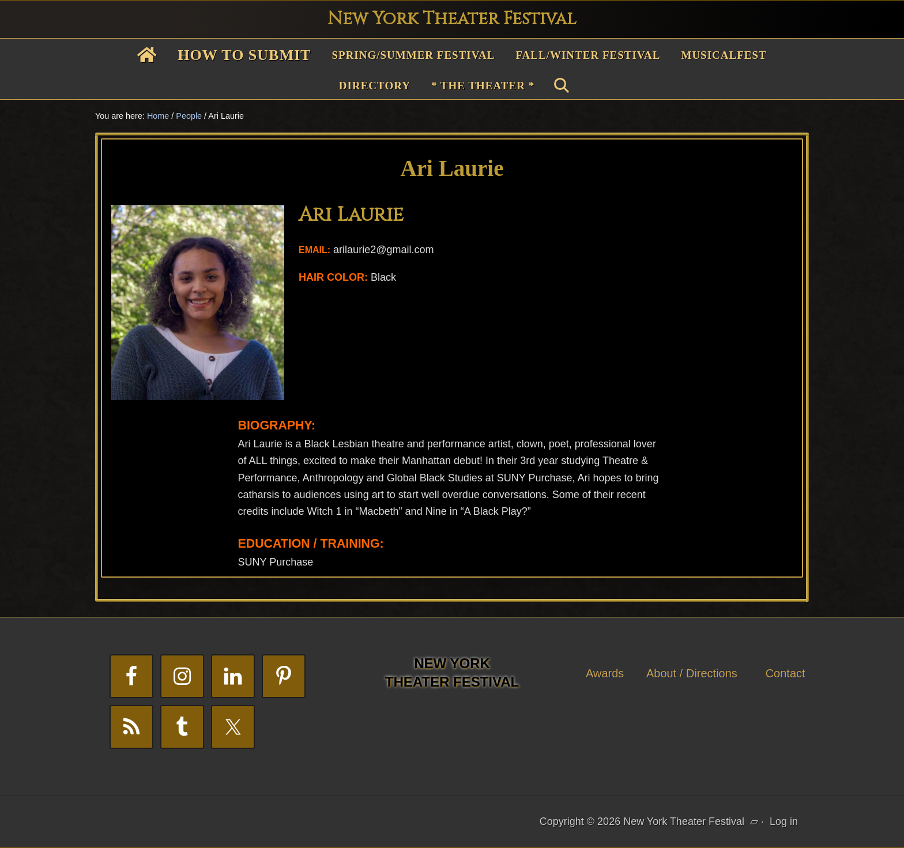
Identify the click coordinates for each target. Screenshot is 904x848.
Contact (785, 673)
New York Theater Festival (452, 19)
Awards (605, 673)
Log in (784, 821)
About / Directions (691, 673)
